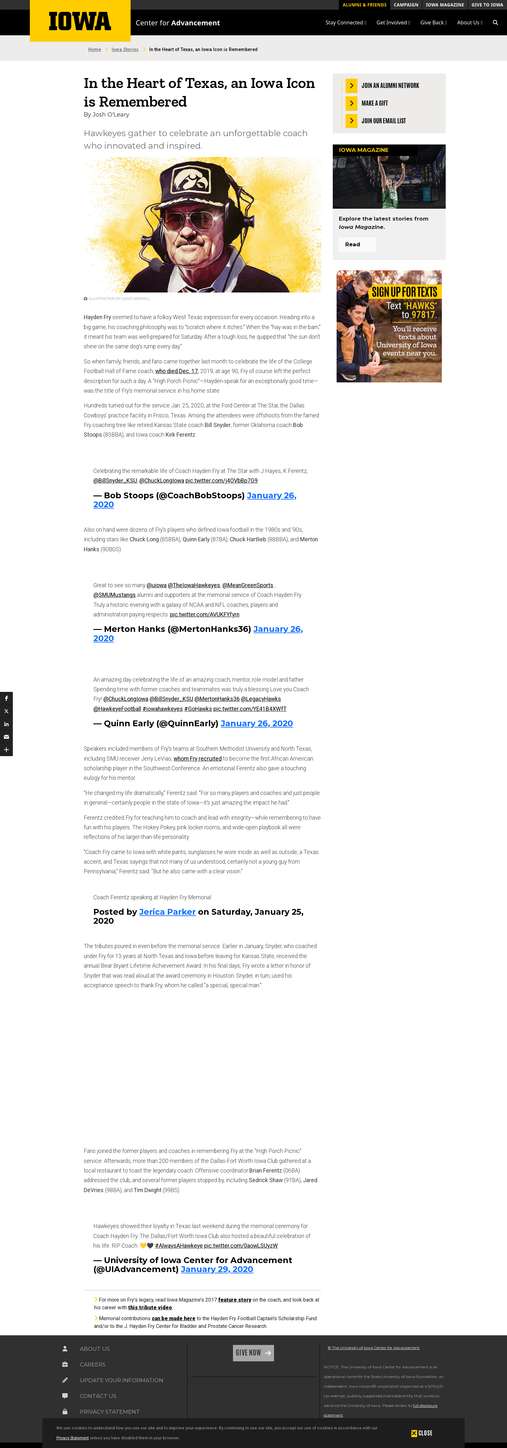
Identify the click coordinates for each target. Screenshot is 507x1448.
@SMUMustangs (114, 595)
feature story (234, 1300)
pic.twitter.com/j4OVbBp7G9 (221, 480)
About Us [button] (470, 22)
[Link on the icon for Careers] (65, 1364)
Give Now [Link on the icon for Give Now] (249, 1352)
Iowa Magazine (445, 5)
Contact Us (98, 1396)
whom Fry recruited (198, 758)
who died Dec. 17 (176, 371)
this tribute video (150, 1307)
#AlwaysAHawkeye (179, 1246)
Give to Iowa (487, 5)
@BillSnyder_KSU (115, 480)
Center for (178, 22)
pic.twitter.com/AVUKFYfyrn (204, 614)
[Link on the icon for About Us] (65, 1349)
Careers (93, 1364)
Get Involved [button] (393, 22)
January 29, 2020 (217, 1269)
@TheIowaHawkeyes (194, 585)
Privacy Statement (72, 1437)
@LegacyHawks (261, 699)
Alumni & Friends (365, 5)
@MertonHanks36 (217, 699)
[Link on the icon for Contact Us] (65, 1396)
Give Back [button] (433, 22)
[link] (207, 1398)
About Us (95, 1349)
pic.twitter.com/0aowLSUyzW (241, 1246)
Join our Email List (376, 121)
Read (352, 244)
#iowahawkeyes (162, 709)
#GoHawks (198, 709)
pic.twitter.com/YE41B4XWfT (250, 709)
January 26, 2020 (257, 723)
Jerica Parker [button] (167, 912)
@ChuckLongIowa (161, 480)
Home (94, 49)
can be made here (173, 1318)
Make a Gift (367, 103)
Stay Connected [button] (346, 22)
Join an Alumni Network (382, 86)
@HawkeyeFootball (117, 709)
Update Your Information (121, 1380)
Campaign (406, 5)
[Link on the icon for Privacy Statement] (65, 1412)
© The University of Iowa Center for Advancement (374, 1347)
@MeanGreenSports (247, 585)
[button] (495, 22)
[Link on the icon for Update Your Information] (65, 1380)
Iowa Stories (125, 49)
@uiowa (157, 585)
